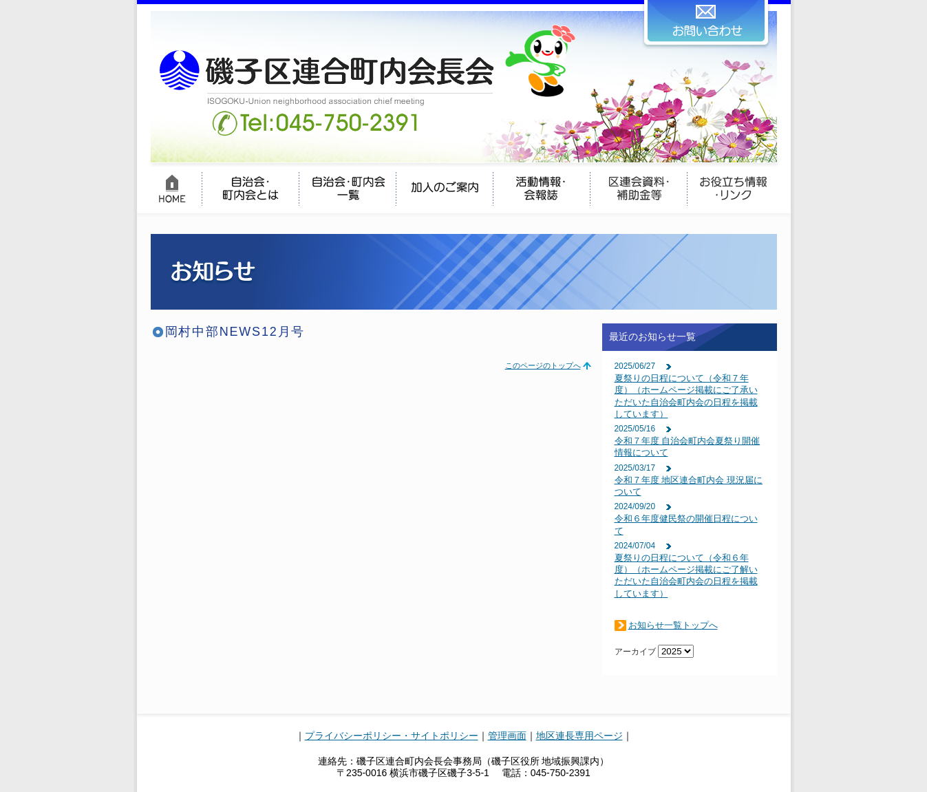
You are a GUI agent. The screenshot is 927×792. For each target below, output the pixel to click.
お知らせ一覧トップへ (673, 625)
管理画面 (507, 735)
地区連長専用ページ (579, 735)
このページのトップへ (543, 365)
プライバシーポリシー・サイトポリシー (391, 735)
